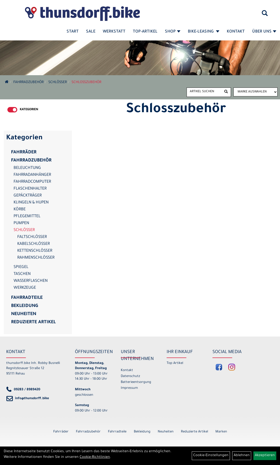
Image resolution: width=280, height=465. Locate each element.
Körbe (20, 209)
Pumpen (21, 223)
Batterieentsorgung (136, 382)
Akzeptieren (265, 456)
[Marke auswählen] (255, 92)
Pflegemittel (27, 216)
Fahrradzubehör (28, 83)
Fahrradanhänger (32, 175)
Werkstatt (114, 32)
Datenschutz (130, 376)
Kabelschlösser (33, 244)
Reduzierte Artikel (33, 322)
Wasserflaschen (31, 281)
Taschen (22, 274)
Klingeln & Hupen (31, 202)
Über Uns (264, 32)
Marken (221, 432)
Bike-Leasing (203, 32)
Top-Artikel (145, 32)
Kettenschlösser (34, 251)
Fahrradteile (27, 298)
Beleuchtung (27, 168)
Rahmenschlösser (35, 258)
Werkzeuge (25, 288)
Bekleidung (24, 306)
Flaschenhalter (30, 189)
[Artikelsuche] (265, 15)
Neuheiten (23, 314)
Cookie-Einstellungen (210, 456)
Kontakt (236, 32)
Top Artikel (175, 363)
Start (73, 32)
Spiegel (21, 267)
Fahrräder (23, 152)
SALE (90, 32)
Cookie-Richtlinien (95, 457)
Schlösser (57, 83)
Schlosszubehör (86, 83)
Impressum (129, 388)
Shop (172, 32)
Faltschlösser (32, 237)
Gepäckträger (28, 196)
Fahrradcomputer (32, 182)
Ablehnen (242, 456)
